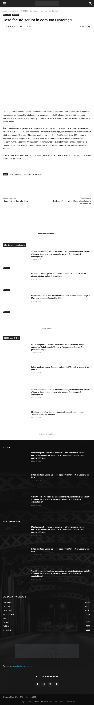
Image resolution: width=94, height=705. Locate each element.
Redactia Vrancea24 (15, 27)
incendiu (18, 174)
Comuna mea (13, 11)
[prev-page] (4, 317)
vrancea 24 (37, 174)
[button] (4, 3)
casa (11, 174)
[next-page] (8, 317)
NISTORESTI (24, 11)
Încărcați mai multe (47, 434)
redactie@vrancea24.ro (22, 666)
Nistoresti (27, 174)
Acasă (5, 11)
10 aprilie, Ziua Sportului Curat (15, 201)
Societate (15, 15)
